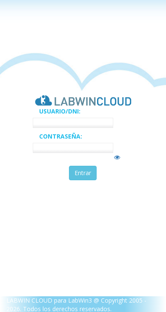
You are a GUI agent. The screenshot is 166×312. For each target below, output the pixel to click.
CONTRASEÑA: (60, 136)
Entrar (82, 173)
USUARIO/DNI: (59, 111)
